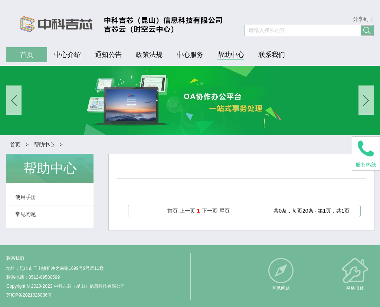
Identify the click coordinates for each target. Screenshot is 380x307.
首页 (15, 145)
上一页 (187, 211)
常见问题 (281, 288)
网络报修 (355, 288)
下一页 (209, 211)
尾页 (224, 211)
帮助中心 (44, 145)
